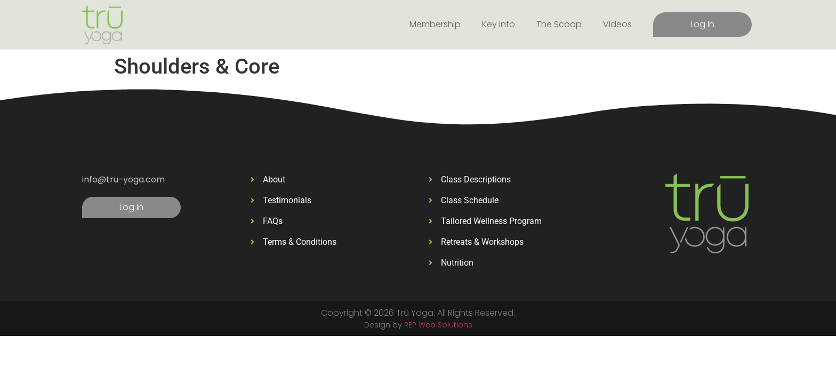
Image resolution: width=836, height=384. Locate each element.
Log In (702, 24)
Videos (617, 24)
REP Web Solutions (438, 324)
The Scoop (559, 24)
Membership (435, 24)
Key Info (498, 24)
